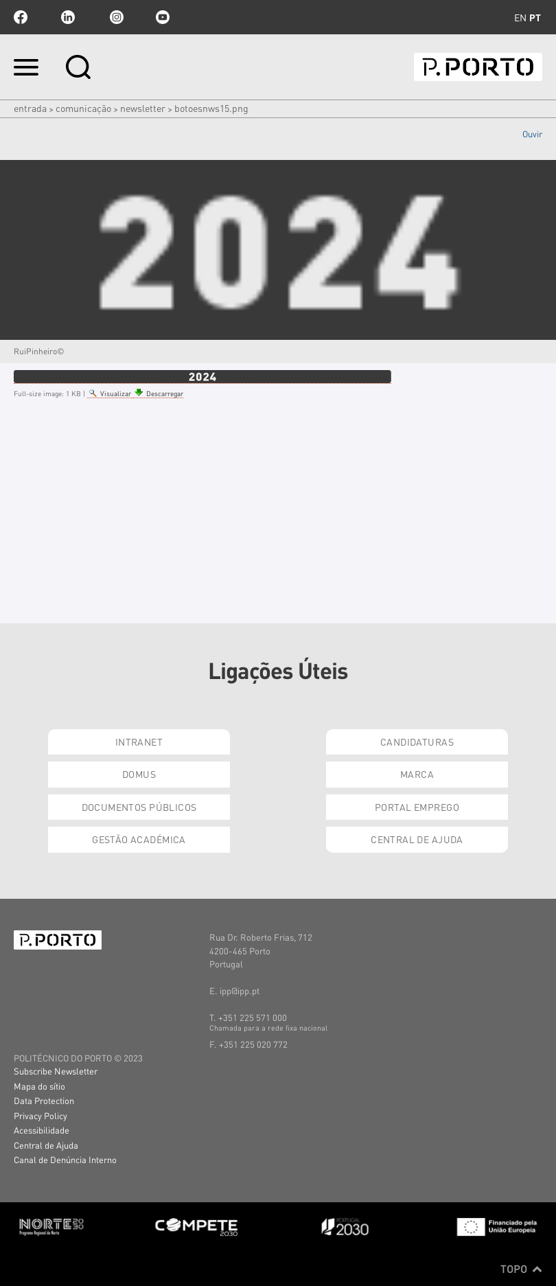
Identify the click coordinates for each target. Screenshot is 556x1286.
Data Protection (44, 1100)
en (520, 17)
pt (535, 17)
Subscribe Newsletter (55, 1071)
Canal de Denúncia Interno (65, 1159)
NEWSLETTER (142, 108)
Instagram (115, 17)
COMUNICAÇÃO (83, 108)
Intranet (139, 741)
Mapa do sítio (39, 1086)
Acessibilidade (41, 1130)
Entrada (30, 108)
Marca (417, 774)
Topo (521, 1269)
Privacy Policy (40, 1115)
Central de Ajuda (417, 839)
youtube (163, 17)
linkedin (68, 17)
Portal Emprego (417, 807)
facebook (20, 17)
